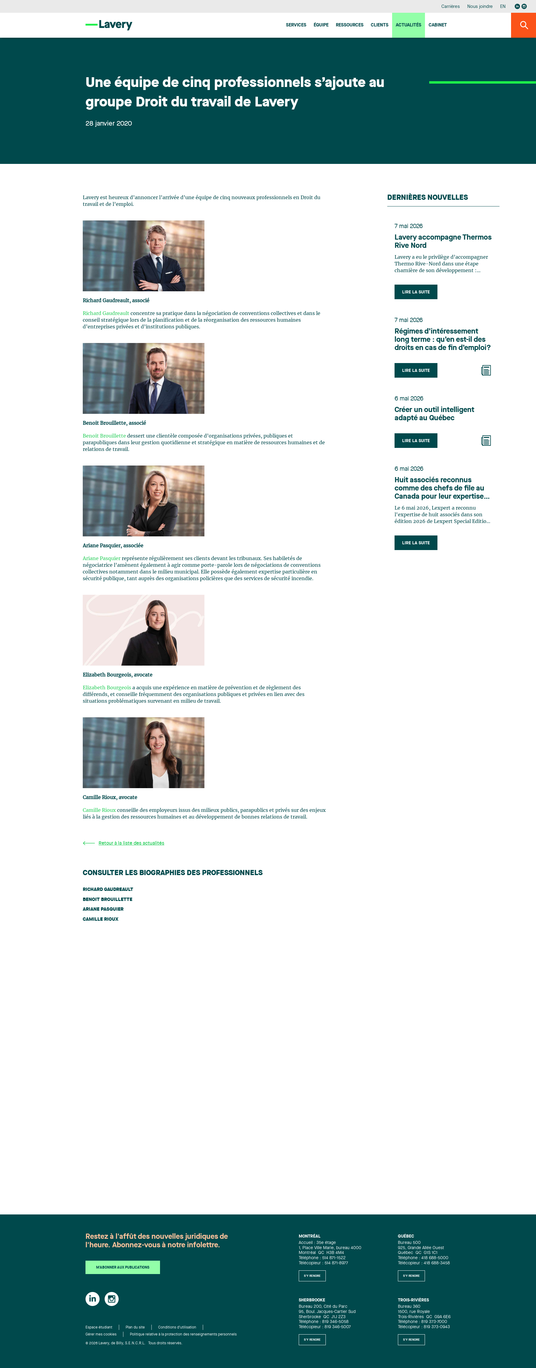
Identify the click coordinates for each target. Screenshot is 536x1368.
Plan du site (135, 1327)
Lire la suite (416, 292)
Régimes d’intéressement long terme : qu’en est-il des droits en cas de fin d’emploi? (443, 340)
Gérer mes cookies (101, 1334)
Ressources (350, 25)
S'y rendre (312, 1275)
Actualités (408, 25)
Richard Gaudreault (106, 313)
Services (296, 25)
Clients (379, 25)
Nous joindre (480, 7)
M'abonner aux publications (122, 1267)
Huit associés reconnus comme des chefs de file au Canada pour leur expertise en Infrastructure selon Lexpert (439, 489)
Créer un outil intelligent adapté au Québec (434, 414)
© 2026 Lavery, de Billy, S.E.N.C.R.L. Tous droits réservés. (134, 1343)
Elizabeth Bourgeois (107, 687)
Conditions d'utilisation (177, 1327)
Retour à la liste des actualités (123, 843)
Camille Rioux (99, 810)
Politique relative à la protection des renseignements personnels (183, 1334)
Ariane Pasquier (101, 558)
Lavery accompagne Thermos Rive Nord (443, 242)
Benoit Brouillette (104, 436)
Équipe (321, 25)
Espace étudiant (98, 1327)
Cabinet (438, 25)
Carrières (450, 7)
